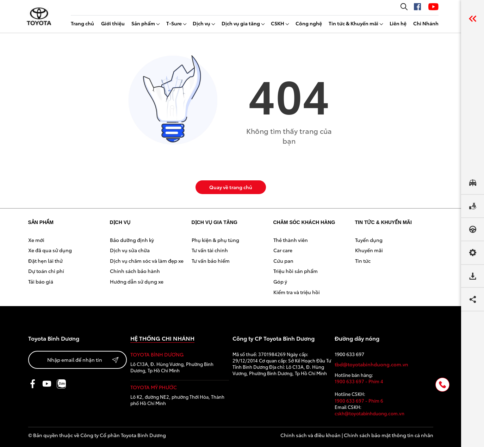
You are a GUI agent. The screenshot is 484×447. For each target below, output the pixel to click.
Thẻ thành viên (290, 239)
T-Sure (174, 23)
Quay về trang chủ (230, 187)
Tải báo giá (40, 281)
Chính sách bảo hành (135, 270)
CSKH (277, 23)
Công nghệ (309, 23)
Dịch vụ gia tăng (241, 23)
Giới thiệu (113, 23)
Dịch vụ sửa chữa (130, 250)
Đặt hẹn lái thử (45, 260)
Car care (282, 250)
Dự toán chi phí (46, 270)
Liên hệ (398, 23)
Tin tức (363, 260)
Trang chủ (82, 23)
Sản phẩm (143, 23)
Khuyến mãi (369, 250)
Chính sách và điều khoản (310, 435)
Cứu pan (283, 260)
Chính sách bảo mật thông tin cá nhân (388, 435)
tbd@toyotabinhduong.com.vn (371, 364)
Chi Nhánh (426, 23)
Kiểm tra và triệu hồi (296, 292)
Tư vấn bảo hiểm (211, 260)
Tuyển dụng (369, 239)
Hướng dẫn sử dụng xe (136, 281)
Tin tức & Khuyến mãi (353, 23)
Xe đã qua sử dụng (50, 250)
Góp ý (280, 281)
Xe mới (36, 239)
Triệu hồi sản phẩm (295, 270)
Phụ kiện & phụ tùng (215, 239)
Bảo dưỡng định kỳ (132, 239)
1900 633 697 (349, 354)
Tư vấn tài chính (210, 250)
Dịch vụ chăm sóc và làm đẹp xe (147, 260)
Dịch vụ (201, 23)
